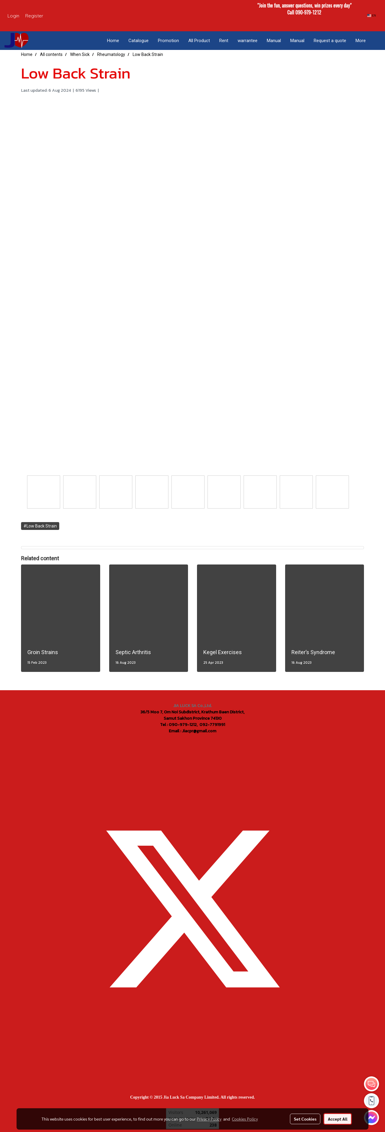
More (361, 40)
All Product (199, 40)
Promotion (168, 40)
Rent (223, 40)
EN (371, 15)
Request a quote (330, 40)
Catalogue (138, 40)
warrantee (247, 40)
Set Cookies (305, 1118)
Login (13, 16)
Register (34, 16)
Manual (274, 40)
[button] (375, 40)
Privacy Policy (209, 1118)
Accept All (337, 1118)
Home (113, 40)
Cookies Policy (245, 1118)
